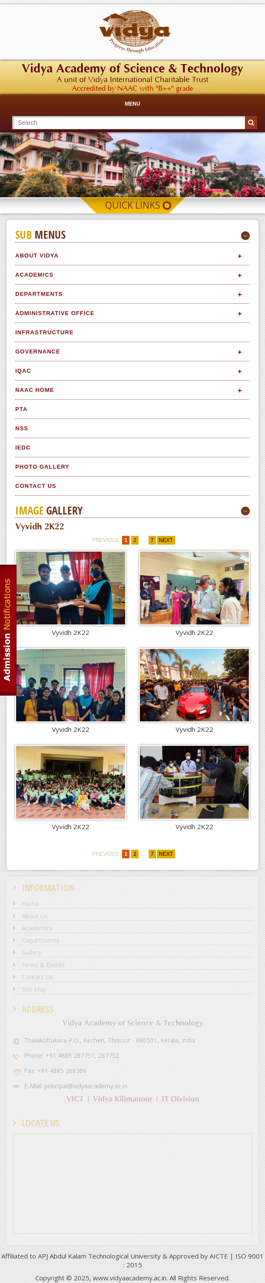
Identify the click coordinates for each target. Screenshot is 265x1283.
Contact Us (35, 486)
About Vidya (36, 255)
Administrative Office (55, 313)
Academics (34, 274)
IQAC (23, 370)
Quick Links (132, 205)
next (166, 540)
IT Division (180, 1099)
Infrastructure (44, 332)
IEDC (23, 447)
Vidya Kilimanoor (123, 1099)
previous (105, 540)
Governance (37, 351)
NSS (21, 428)
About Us (35, 916)
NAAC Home (34, 390)
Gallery (31, 952)
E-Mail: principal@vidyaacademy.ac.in (75, 1086)
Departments (39, 294)
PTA (21, 409)
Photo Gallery (42, 466)
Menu (132, 104)
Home (30, 903)
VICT (75, 1099)
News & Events (43, 965)
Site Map (34, 989)
